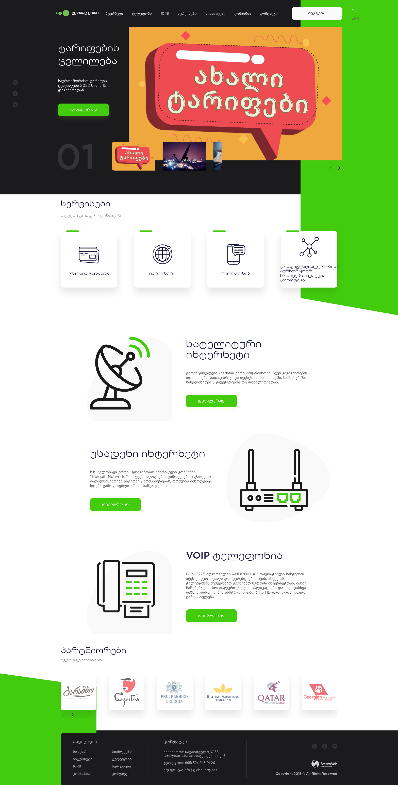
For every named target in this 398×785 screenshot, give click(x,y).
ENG (355, 18)
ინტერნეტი (113, 13)
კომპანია (242, 13)
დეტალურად (83, 109)
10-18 (165, 13)
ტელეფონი (142, 13)
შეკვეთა (317, 13)
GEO (355, 10)
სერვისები (187, 13)
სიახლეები (215, 13)
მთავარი (81, 751)
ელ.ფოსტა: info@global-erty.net (190, 770)
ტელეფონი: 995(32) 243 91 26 (189, 763)
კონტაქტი (269, 13)
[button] (339, 168)
